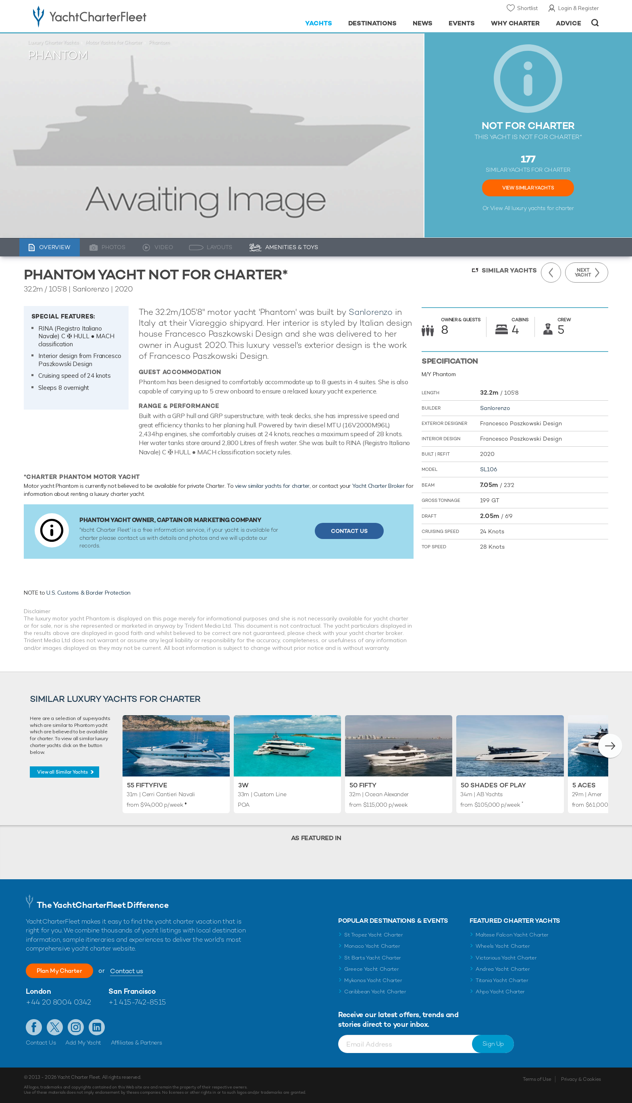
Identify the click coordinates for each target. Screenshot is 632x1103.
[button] (610, 746)
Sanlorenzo (371, 311)
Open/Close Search (595, 23)
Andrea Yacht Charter (503, 969)
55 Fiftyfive (147, 785)
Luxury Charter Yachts (53, 42)
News (422, 23)
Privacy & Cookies (581, 1079)
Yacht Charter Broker (378, 485)
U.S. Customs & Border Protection (88, 592)
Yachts (318, 23)
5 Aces (584, 785)
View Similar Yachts (528, 188)
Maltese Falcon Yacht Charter (512, 934)
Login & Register (578, 8)
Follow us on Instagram (76, 1027)
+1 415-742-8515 (137, 1002)
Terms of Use (537, 1079)
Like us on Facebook (34, 1027)
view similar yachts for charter (272, 485)
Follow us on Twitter (55, 1027)
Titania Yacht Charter (502, 980)
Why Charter (515, 23)
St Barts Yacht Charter (372, 957)
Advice (568, 23)
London (38, 991)
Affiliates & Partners (136, 1042)
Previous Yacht (551, 272)
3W (243, 785)
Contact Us (349, 531)
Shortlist (527, 8)
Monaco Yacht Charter (372, 946)
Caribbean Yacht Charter (375, 991)
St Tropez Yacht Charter (373, 934)
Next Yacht (583, 272)
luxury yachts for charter (542, 208)
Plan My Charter (64, 970)
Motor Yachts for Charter (113, 42)
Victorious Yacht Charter (506, 957)
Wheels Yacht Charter (503, 946)
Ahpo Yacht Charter (500, 991)
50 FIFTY (362, 785)
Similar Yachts (509, 270)
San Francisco (132, 991)
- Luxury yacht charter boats (115, 16)
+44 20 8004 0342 (58, 1002)
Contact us (135, 971)
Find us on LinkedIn (97, 1027)
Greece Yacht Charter (371, 969)
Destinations (372, 23)
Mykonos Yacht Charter (373, 980)
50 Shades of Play (493, 785)
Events (462, 23)
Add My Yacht (83, 1042)
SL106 (488, 469)
